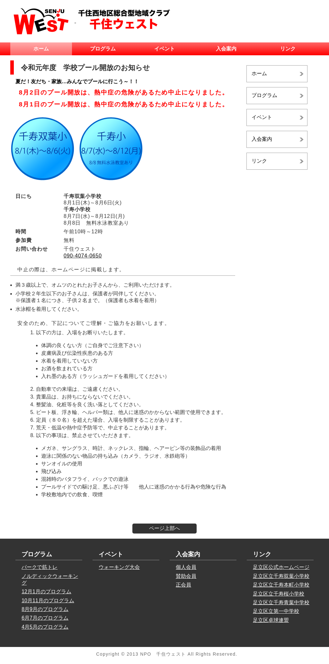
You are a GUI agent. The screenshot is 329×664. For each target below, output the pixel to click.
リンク (288, 48)
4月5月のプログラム (45, 627)
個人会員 (186, 567)
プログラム (103, 48)
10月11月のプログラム (48, 600)
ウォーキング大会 (119, 567)
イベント (164, 48)
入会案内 (226, 48)
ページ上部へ (164, 528)
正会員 (183, 585)
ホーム (41, 48)
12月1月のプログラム (46, 591)
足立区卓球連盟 (271, 620)
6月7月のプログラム (45, 618)
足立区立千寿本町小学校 (281, 585)
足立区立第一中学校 (276, 611)
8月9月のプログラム (45, 609)
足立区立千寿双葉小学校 (281, 576)
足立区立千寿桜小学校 (278, 594)
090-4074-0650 (83, 255)
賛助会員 (186, 576)
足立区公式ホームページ (281, 567)
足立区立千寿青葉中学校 (281, 602)
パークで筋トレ (40, 567)
